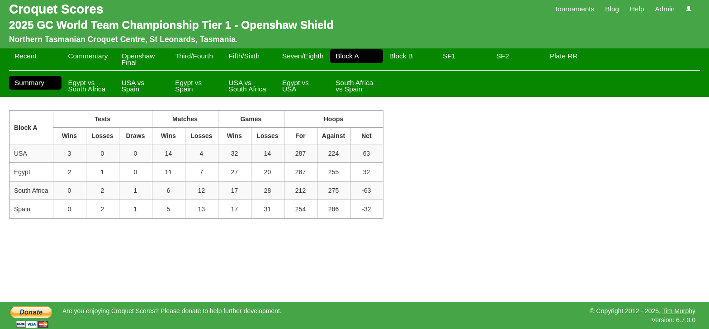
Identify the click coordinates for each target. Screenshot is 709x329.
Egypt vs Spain (188, 86)
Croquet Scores (56, 9)
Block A (347, 56)
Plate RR (564, 56)
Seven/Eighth (303, 56)
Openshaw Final (138, 59)
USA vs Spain (133, 86)
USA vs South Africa (247, 86)
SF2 (502, 56)
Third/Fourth (194, 56)
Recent (25, 56)
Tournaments (574, 9)
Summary (29, 82)
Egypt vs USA (295, 86)
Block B (401, 56)
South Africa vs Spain (354, 86)
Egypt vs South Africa (86, 86)
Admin (665, 9)
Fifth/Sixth (244, 56)
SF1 (449, 56)
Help (637, 9)
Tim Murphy (678, 311)
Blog (612, 9)
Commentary (88, 56)
